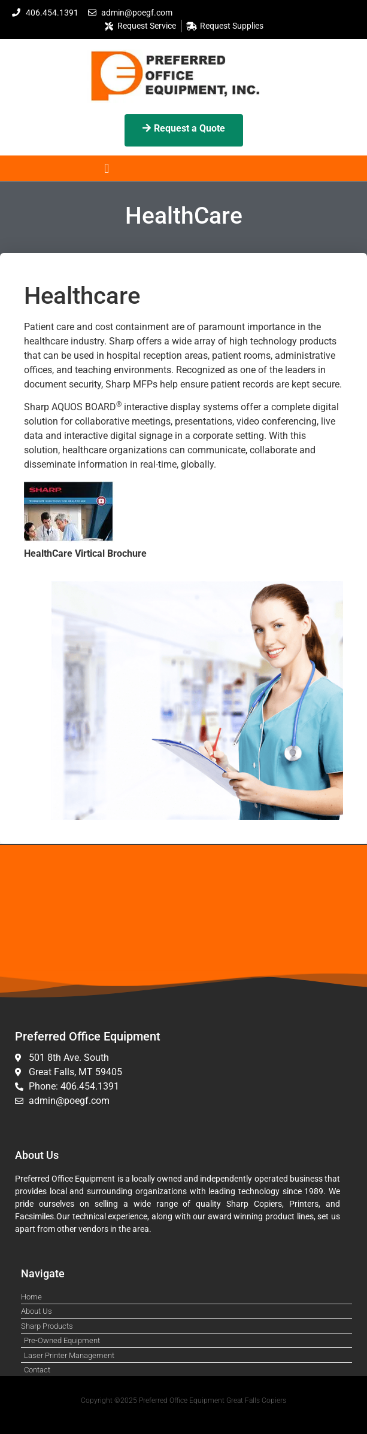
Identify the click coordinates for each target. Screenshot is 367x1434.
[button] (107, 168)
